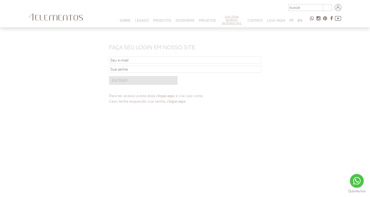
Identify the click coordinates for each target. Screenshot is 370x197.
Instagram (318, 20)
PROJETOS (207, 20)
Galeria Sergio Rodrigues (231, 20)
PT (292, 20)
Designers (185, 20)
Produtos (162, 20)
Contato (255, 20)
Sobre (125, 20)
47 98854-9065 (312, 20)
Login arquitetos (338, 7)
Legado (142, 20)
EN (300, 20)
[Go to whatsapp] (357, 181)
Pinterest (325, 20)
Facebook (331, 20)
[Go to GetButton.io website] (357, 191)
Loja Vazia (276, 20)
